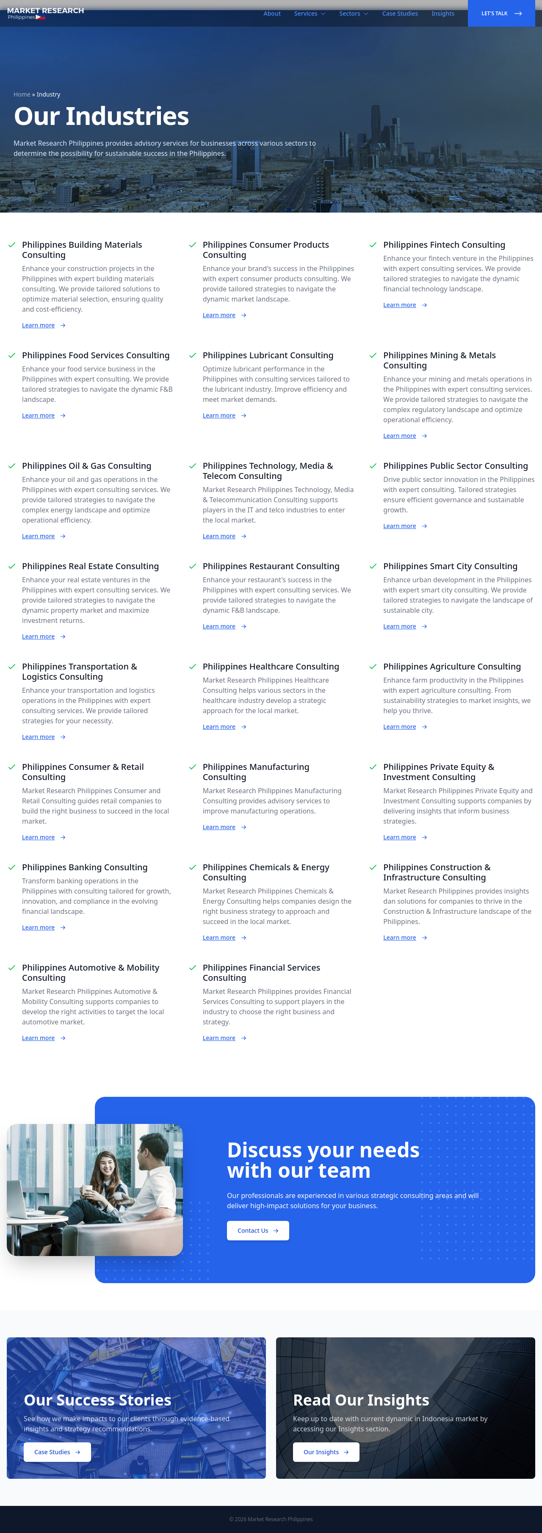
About (272, 13)
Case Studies (400, 13)
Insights (442, 13)
